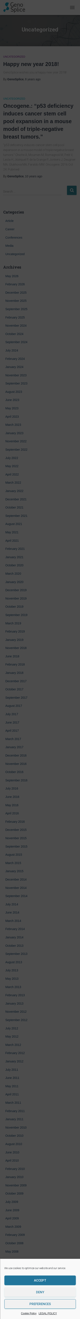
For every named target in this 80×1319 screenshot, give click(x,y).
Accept (40, 1280)
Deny (40, 1292)
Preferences (40, 1304)
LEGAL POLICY (48, 1313)
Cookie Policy (28, 1313)
